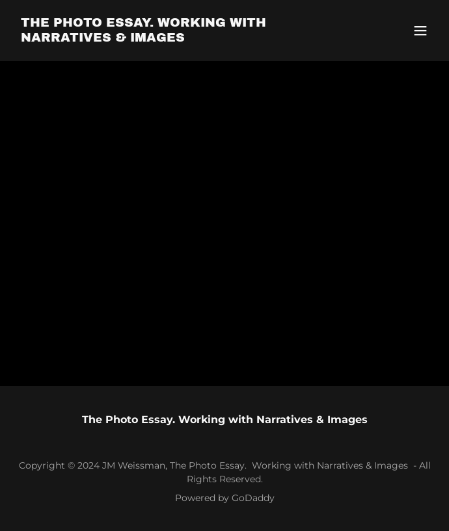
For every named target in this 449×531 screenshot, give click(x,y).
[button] (420, 31)
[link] (162, 38)
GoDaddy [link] (253, 498)
